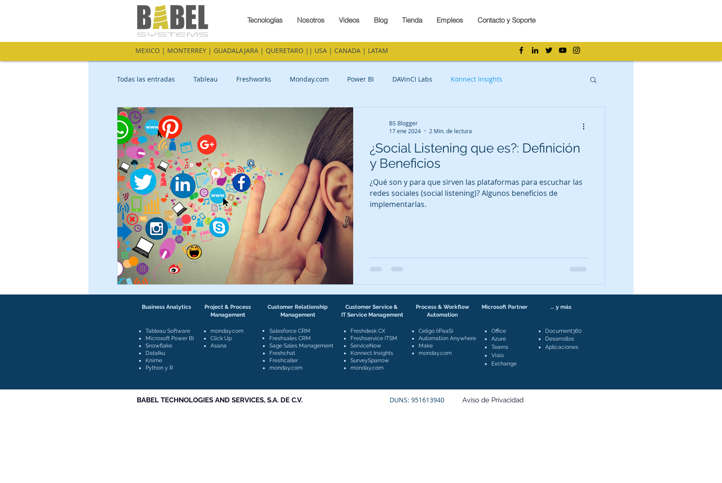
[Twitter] (548, 50)
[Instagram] (576, 50)
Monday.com (309, 79)
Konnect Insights (476, 79)
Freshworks (253, 79)
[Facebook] (521, 50)
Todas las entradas (146, 79)
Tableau (205, 79)
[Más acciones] (586, 126)
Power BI (360, 79)
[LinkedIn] (535, 50)
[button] (593, 80)
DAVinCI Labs (412, 79)
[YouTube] (562, 50)
